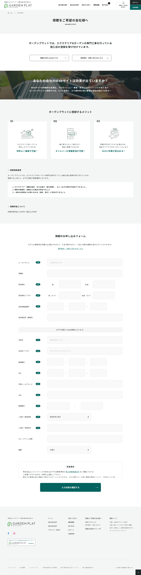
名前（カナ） (87, 295)
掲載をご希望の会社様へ (93, 518)
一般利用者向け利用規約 (49, 567)
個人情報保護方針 (72, 472)
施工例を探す (63, 5)
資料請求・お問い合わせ (93, 525)
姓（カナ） (53, 295)
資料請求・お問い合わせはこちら (92, 58)
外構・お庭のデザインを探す (119, 522)
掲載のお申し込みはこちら (49, 58)
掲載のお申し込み (90, 522)
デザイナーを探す (54, 530)
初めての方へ (86, 5)
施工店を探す (74, 5)
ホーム (50, 518)
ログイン (135, 2)
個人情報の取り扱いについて (70, 567)
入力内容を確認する (70, 487)
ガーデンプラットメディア (118, 530)
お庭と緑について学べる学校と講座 (121, 525)
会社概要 (22, 567)
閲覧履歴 (97, 5)
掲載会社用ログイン (93, 529)
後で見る (105, 5)
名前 (87, 284)
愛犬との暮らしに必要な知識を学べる (121, 528)
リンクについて (33, 567)
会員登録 (135, 7)
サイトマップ (12, 567)
